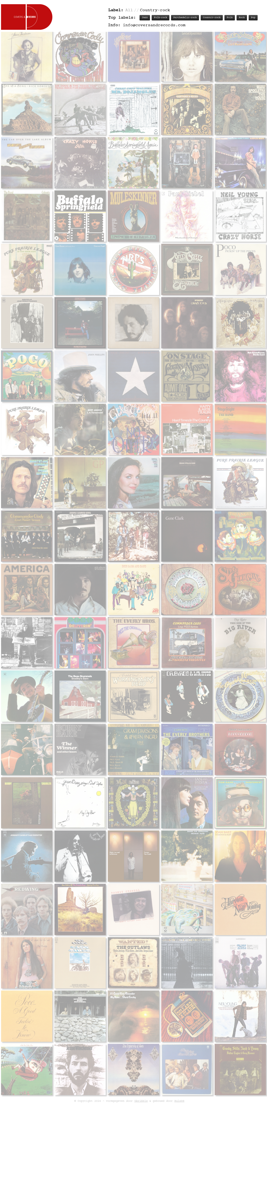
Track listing (173, 799)
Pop (253, 17)
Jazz (145, 17)
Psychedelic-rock (185, 17)
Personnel (197, 799)
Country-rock (211, 17)
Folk (230, 17)
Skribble (141, 1150)
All (129, 10)
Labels (216, 799)
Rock (242, 17)
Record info (146, 799)
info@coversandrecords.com (154, 25)
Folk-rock (160, 17)
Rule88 (179, 1150)
